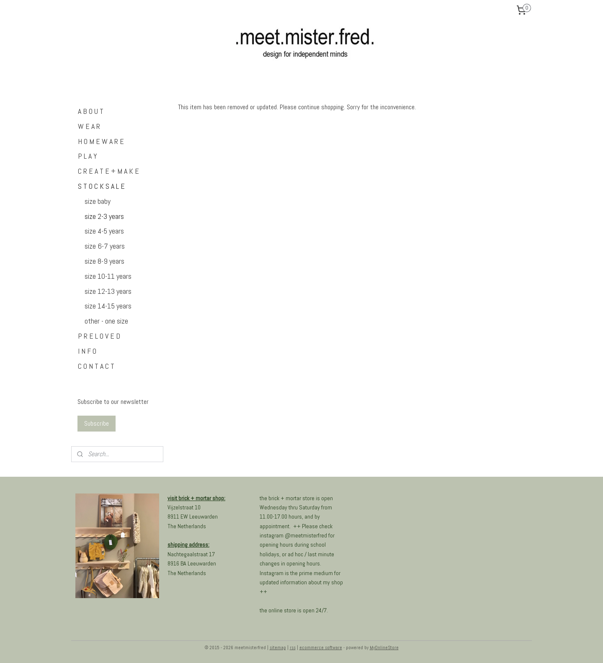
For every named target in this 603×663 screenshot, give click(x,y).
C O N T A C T (96, 366)
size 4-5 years (104, 231)
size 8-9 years (104, 261)
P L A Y (87, 156)
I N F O (87, 351)
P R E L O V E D (99, 336)
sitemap (278, 647)
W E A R (89, 126)
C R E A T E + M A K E (108, 171)
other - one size (106, 321)
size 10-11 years (108, 276)
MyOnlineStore (384, 647)
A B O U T (90, 111)
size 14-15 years (108, 306)
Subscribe (96, 423)
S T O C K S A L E (101, 186)
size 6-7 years (105, 246)
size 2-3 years (104, 216)
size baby (98, 201)
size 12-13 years (108, 291)
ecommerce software (320, 647)
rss (293, 647)
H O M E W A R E (101, 141)
